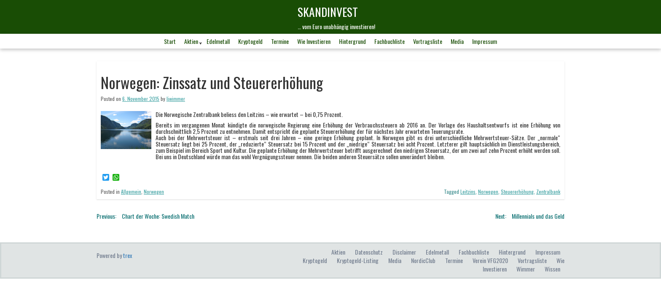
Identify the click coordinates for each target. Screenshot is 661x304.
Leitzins (468, 191)
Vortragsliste (427, 41)
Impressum (484, 41)
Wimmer (525, 268)
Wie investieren (313, 41)
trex (127, 255)
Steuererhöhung (517, 191)
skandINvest (328, 11)
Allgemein (131, 191)
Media (457, 41)
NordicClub (423, 260)
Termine (280, 41)
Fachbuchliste (389, 41)
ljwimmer (176, 98)
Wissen (552, 268)
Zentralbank (548, 191)
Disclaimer (404, 251)
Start (170, 41)
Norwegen (154, 191)
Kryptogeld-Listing (358, 260)
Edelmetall (218, 41)
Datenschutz (369, 251)
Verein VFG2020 (490, 260)
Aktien (191, 41)
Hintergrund (352, 41)
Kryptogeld (250, 41)
